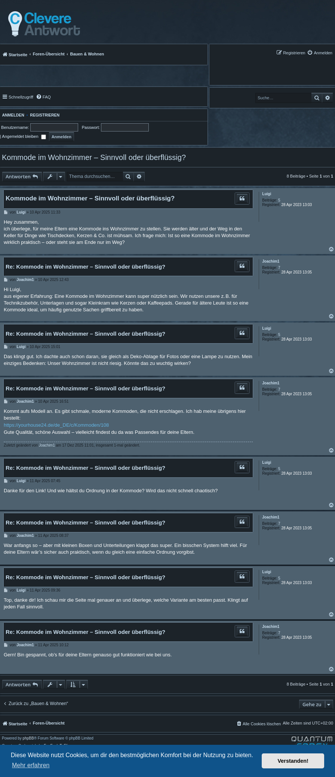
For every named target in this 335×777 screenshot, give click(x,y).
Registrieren (44, 115)
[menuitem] (319, 52)
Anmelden (12, 115)
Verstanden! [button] (293, 761)
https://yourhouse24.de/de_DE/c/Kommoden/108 (56, 425)
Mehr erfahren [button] (31, 765)
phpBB (28, 738)
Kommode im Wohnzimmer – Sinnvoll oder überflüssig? (94, 157)
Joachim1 (270, 261)
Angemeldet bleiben (24, 136)
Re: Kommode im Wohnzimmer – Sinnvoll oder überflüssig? (85, 266)
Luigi (266, 194)
